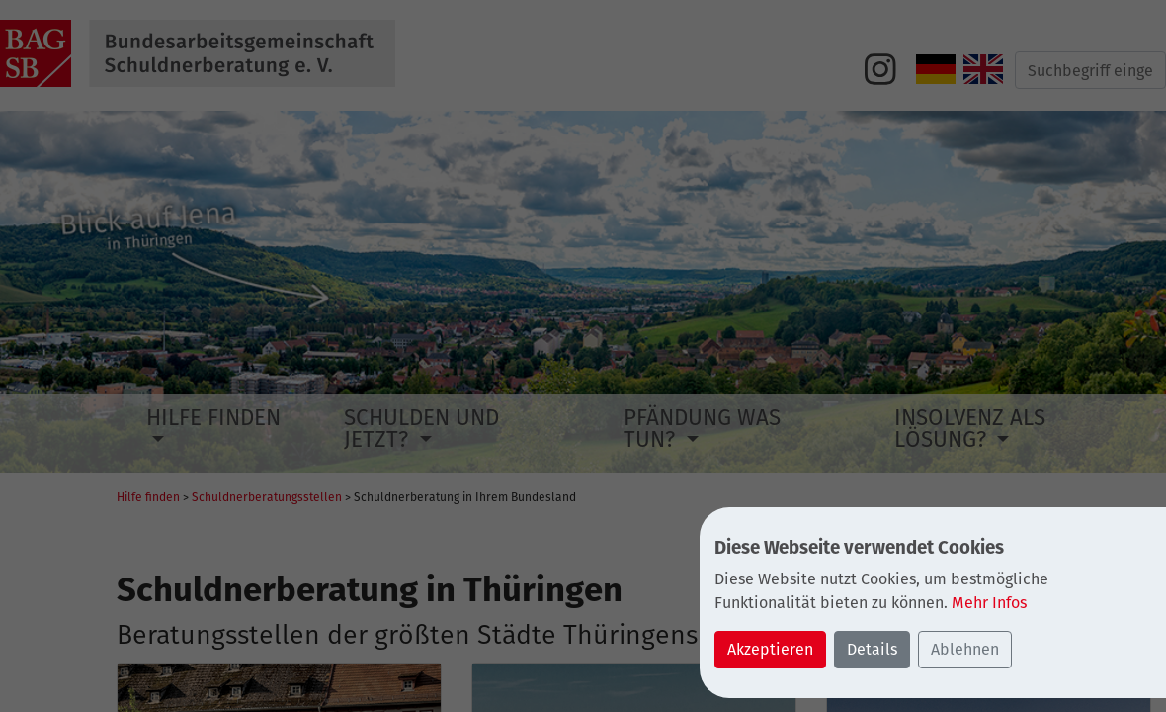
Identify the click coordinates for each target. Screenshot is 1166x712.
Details (872, 649)
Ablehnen (965, 649)
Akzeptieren (770, 649)
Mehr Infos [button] (989, 602)
